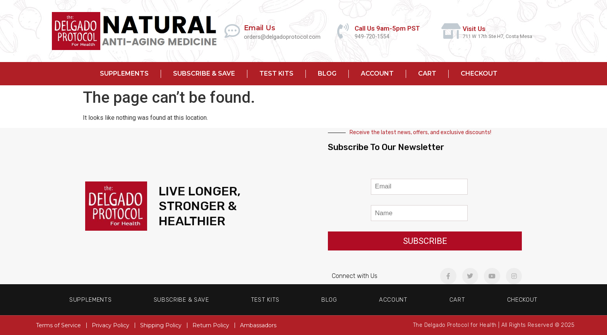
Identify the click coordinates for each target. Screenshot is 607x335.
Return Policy (210, 325)
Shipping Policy (161, 325)
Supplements (124, 73)
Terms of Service (58, 325)
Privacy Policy (110, 325)
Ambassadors (258, 325)
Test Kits (276, 73)
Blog (327, 73)
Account (377, 73)
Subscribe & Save (204, 73)
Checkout (479, 73)
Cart (427, 73)
